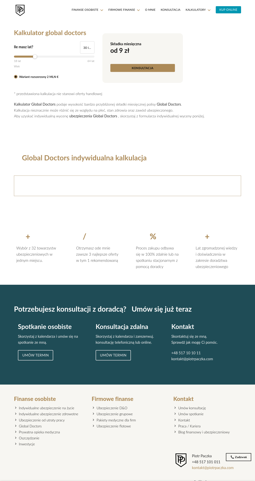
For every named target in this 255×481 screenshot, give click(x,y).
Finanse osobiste (84, 10)
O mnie (148, 9)
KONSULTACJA (169, 9)
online (146, 349)
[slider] (54, 57)
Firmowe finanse (122, 10)
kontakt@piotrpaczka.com (192, 365)
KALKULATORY (197, 10)
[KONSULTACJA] (142, 67)
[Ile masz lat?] (87, 47)
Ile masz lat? (23, 47)
